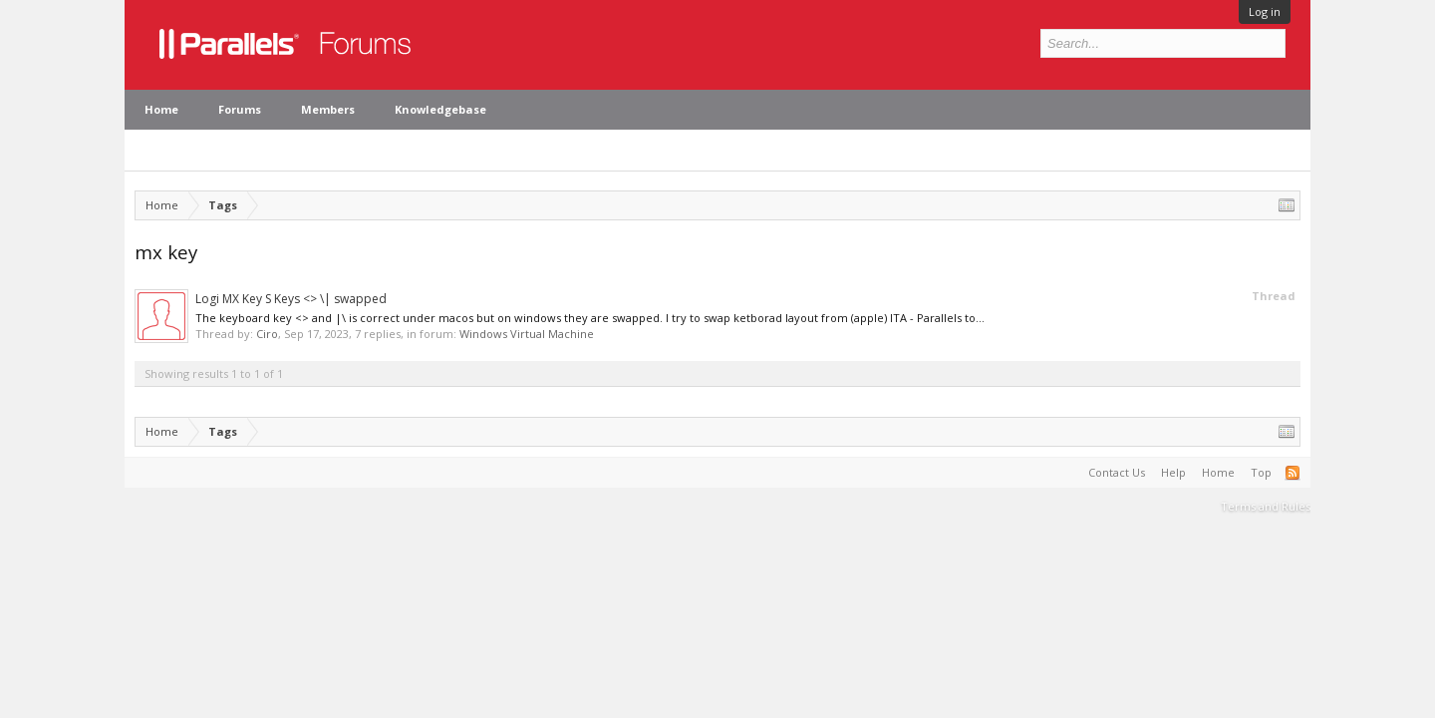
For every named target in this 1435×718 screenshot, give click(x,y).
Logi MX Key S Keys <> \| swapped (291, 298)
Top (1261, 472)
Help (1173, 472)
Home (161, 109)
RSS (1292, 473)
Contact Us (1116, 472)
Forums (239, 109)
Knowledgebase (440, 109)
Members (328, 109)
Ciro (267, 333)
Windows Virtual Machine (526, 333)
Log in (1265, 11)
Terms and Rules (1265, 506)
